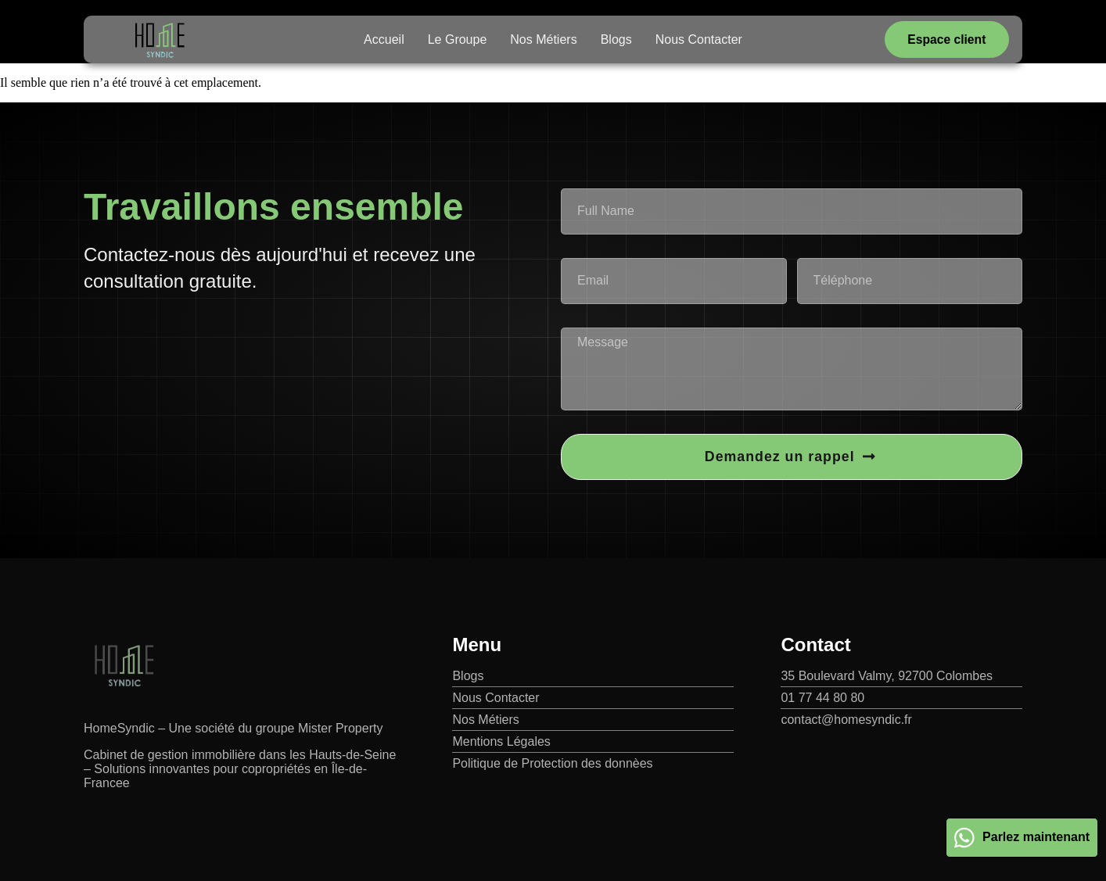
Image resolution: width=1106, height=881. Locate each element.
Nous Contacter (698, 39)
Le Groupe (457, 39)
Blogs (616, 39)
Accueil (384, 39)
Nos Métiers (543, 39)
